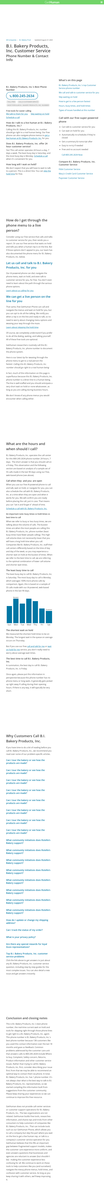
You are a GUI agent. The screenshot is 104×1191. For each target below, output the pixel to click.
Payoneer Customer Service (71, 178)
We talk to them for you (17, 114)
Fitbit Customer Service (69, 169)
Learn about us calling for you (20, 290)
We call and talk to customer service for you (79, 92)
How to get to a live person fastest (74, 101)
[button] (101, 2)
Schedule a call (13, 117)
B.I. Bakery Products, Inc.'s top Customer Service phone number (77, 87)
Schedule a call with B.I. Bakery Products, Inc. (26, 508)
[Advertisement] (29, 196)
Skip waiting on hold (40, 114)
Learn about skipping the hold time (22, 327)
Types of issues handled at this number (77, 110)
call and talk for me (36, 646)
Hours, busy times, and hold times (74, 105)
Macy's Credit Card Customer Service (76, 173)
